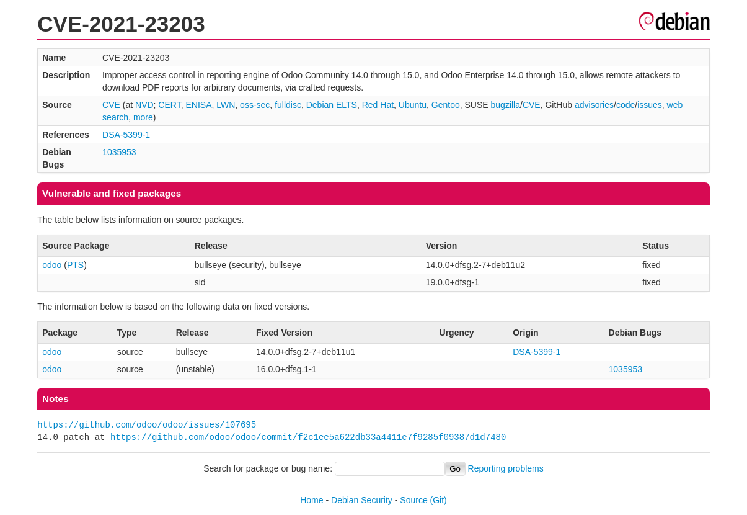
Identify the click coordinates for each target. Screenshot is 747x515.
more (143, 117)
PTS (75, 265)
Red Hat (378, 105)
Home (311, 500)
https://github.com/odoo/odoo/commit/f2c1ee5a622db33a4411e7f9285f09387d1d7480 (308, 437)
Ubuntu (413, 105)
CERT (169, 105)
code (625, 105)
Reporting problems (506, 468)
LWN (225, 105)
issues (649, 105)
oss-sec (255, 105)
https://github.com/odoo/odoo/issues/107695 (146, 425)
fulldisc (288, 105)
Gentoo (445, 105)
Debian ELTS (331, 105)
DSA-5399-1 (126, 135)
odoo (51, 265)
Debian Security (361, 500)
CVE (111, 105)
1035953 (119, 152)
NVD (144, 105)
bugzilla (505, 105)
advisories (594, 105)
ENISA (198, 105)
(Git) (438, 500)
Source (413, 500)
